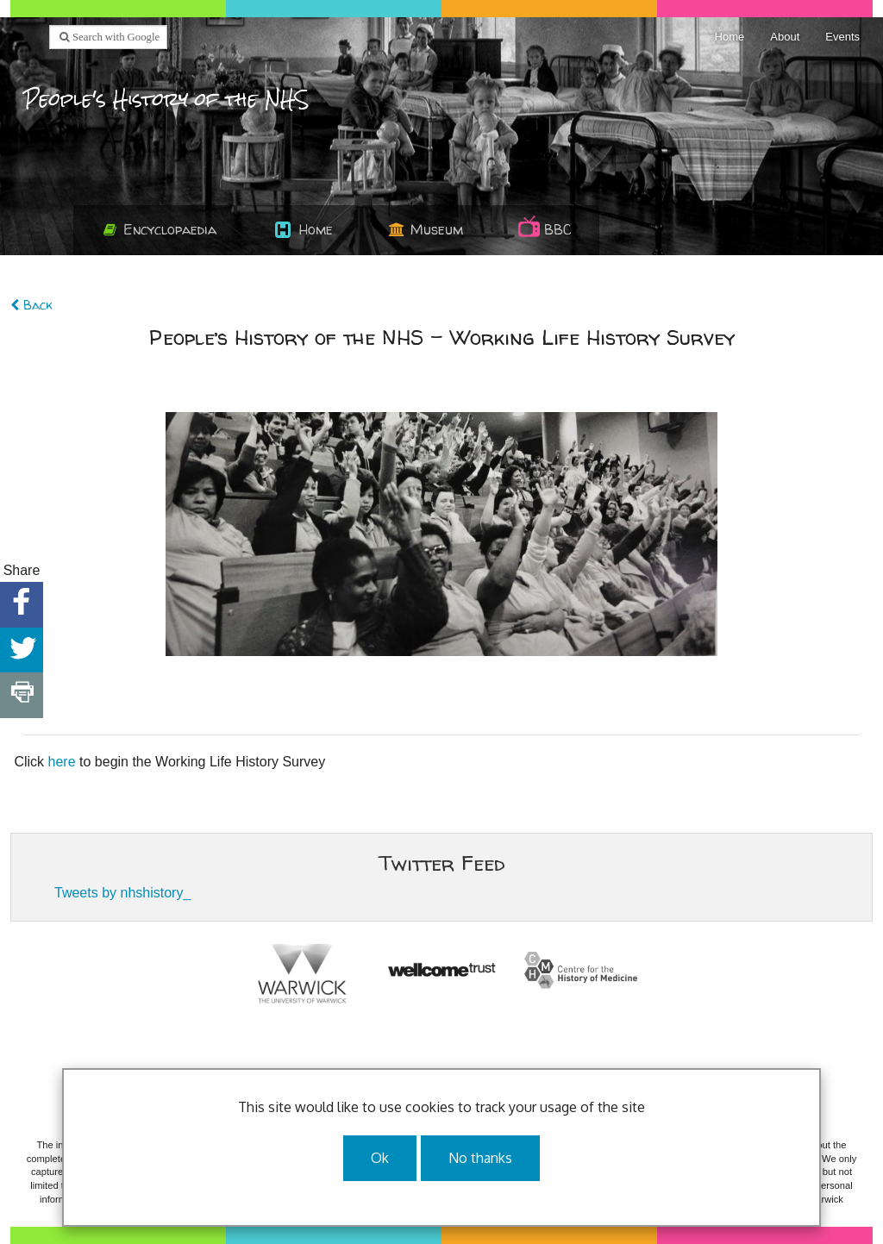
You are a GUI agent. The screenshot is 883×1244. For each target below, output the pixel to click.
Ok (380, 1157)
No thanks (480, 1157)
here (62, 761)
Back (31, 305)
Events (842, 36)
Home (730, 36)
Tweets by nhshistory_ (122, 892)
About (784, 36)
